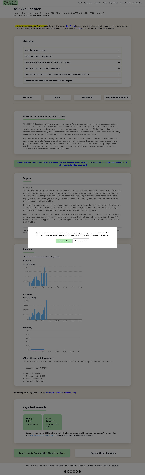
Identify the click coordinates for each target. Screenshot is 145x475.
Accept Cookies (63, 241)
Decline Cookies (81, 241)
